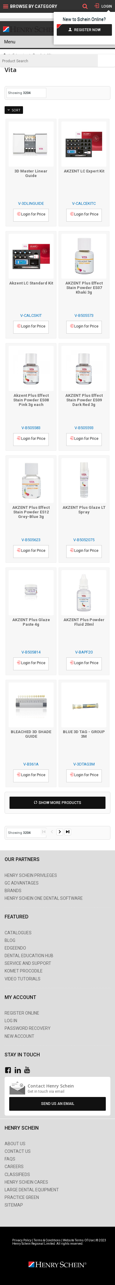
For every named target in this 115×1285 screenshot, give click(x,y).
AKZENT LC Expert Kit (84, 171)
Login (106, 6)
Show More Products (60, 803)
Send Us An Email (57, 1104)
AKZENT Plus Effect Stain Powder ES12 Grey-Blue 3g (31, 512)
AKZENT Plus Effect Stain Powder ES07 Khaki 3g (84, 288)
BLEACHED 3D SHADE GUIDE (31, 734)
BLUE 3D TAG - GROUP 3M (84, 734)
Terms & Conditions (47, 1240)
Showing (19, 93)
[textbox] (49, 61)
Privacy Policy (22, 1240)
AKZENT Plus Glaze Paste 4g (31, 622)
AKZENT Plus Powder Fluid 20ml (84, 622)
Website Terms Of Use (78, 1240)
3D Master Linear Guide (31, 173)
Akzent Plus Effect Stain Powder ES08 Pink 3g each (31, 400)
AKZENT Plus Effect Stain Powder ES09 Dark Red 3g (84, 400)
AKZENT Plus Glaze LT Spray (84, 509)
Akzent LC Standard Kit (31, 283)
